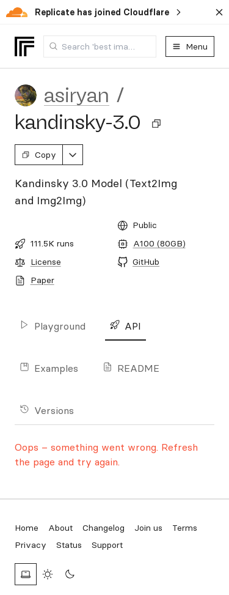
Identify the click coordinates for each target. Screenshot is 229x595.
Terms (184, 527)
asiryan (76, 95)
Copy (38, 154)
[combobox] (100, 46)
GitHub (146, 261)
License (46, 261)
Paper (42, 280)
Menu (190, 46)
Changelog (103, 527)
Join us (148, 527)
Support (107, 544)
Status (69, 544)
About (60, 527)
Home (26, 527)
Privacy (30, 544)
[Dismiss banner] (219, 12)
